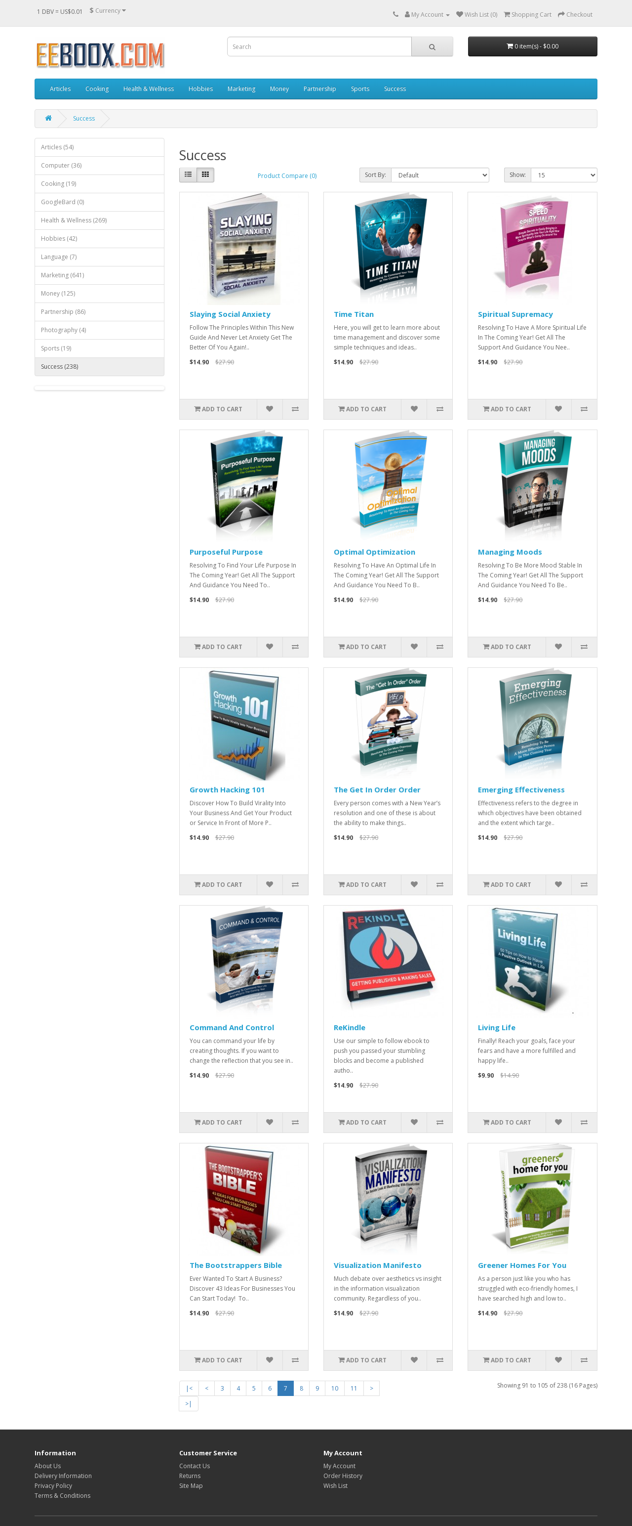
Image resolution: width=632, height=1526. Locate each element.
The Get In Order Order (377, 789)
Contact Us (194, 1466)
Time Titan (354, 314)
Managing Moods (510, 552)
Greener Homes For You (522, 1265)
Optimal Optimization (374, 552)
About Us (48, 1466)
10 (334, 1388)
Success (395, 89)
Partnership (320, 89)
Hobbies (201, 89)
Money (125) (58, 293)
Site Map (191, 1486)
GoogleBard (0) (62, 202)
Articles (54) (57, 147)
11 (354, 1388)
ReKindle (349, 1027)
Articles (60, 89)
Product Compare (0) (287, 176)
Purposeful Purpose (226, 552)
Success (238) (59, 366)
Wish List (335, 1486)
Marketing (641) (62, 275)
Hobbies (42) (59, 238)
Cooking (97, 89)
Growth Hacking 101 (227, 789)
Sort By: (375, 175)
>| (188, 1403)
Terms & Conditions (62, 1495)
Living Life (496, 1027)
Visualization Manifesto (378, 1265)
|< (189, 1388)
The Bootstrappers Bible (236, 1265)
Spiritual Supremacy (515, 314)
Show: (518, 175)
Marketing (241, 89)
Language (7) (59, 257)
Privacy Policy (53, 1486)
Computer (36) (61, 165)
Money (279, 89)
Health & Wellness (148, 89)
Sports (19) (56, 348)
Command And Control (232, 1027)
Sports (360, 89)
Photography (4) (63, 330)
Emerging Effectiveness (521, 789)
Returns (189, 1476)
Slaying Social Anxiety (230, 314)
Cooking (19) (58, 183)
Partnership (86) (63, 311)
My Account (339, 1466)
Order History (342, 1476)
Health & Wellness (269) (74, 220)
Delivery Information (63, 1476)
